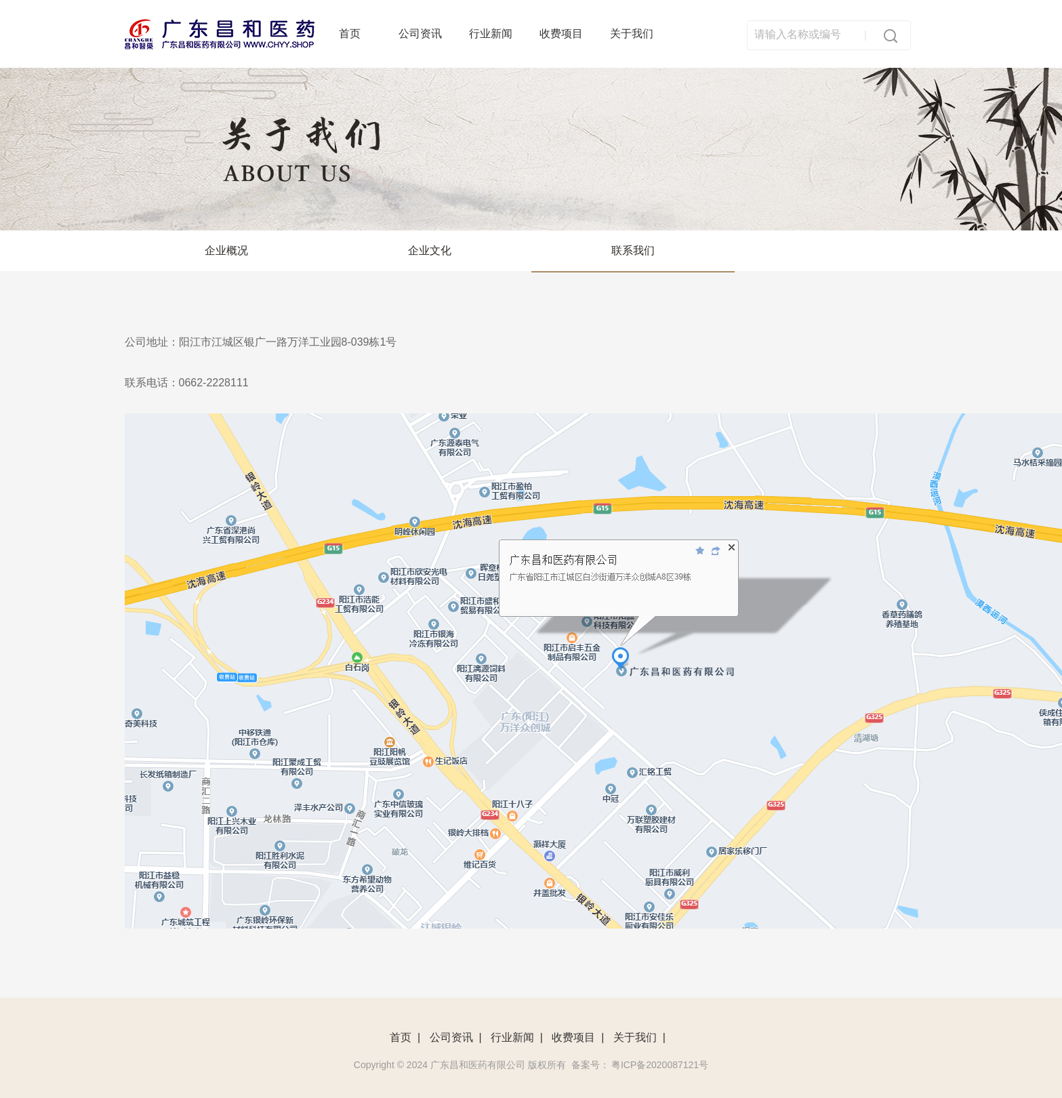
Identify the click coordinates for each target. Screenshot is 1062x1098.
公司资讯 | (456, 1037)
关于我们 (631, 33)
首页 (350, 33)
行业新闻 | (517, 1037)
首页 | (405, 1037)
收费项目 (561, 33)
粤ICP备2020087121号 (659, 1064)
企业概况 (226, 250)
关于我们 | (639, 1037)
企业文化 (429, 250)
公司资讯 (420, 33)
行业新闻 (490, 33)
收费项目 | (578, 1037)
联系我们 (633, 250)
